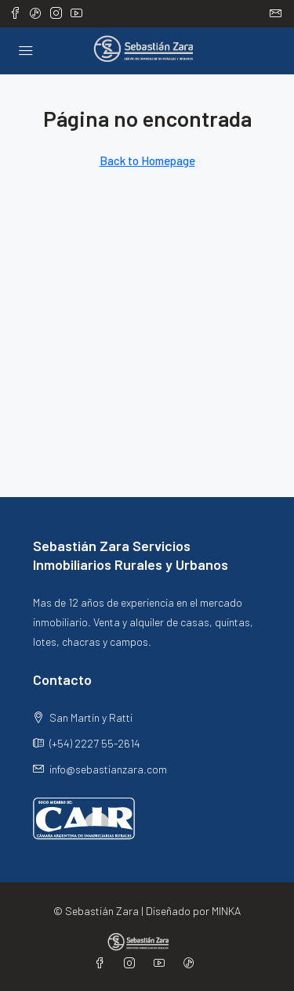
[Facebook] (102, 963)
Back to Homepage (147, 160)
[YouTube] (162, 963)
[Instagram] (132, 963)
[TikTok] (192, 963)
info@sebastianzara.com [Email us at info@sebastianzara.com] (108, 769)
